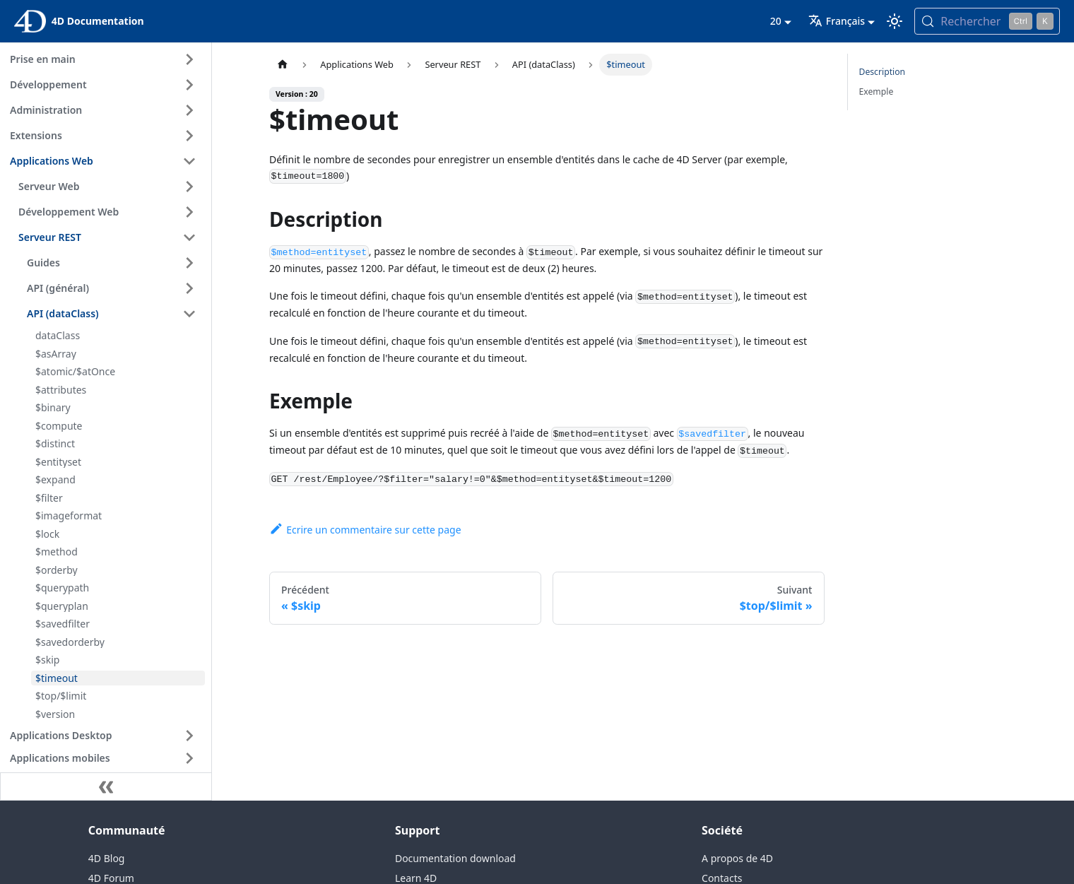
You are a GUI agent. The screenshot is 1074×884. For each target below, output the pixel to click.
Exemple (876, 92)
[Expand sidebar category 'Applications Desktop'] (189, 735)
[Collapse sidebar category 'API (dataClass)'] (189, 313)
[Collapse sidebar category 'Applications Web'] (189, 161)
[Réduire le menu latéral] (106, 786)
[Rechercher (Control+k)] (987, 21)
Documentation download (455, 858)
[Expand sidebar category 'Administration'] (189, 110)
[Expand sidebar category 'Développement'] (189, 84)
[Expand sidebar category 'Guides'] (189, 263)
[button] (105, 758)
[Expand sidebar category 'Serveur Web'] (189, 186)
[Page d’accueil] (282, 65)
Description (882, 72)
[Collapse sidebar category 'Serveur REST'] (189, 237)
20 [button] (775, 21)
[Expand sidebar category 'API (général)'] (189, 288)
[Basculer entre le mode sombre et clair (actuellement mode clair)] (894, 21)
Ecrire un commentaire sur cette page (365, 529)
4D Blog (106, 858)
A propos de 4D (737, 858)
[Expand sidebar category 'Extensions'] (189, 135)
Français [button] (836, 21)
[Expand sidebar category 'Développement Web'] (189, 212)
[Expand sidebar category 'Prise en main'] (189, 59)
